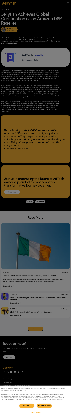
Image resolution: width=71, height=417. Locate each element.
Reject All (26, 406)
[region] (35, 401)
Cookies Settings (35, 412)
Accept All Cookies (44, 406)
